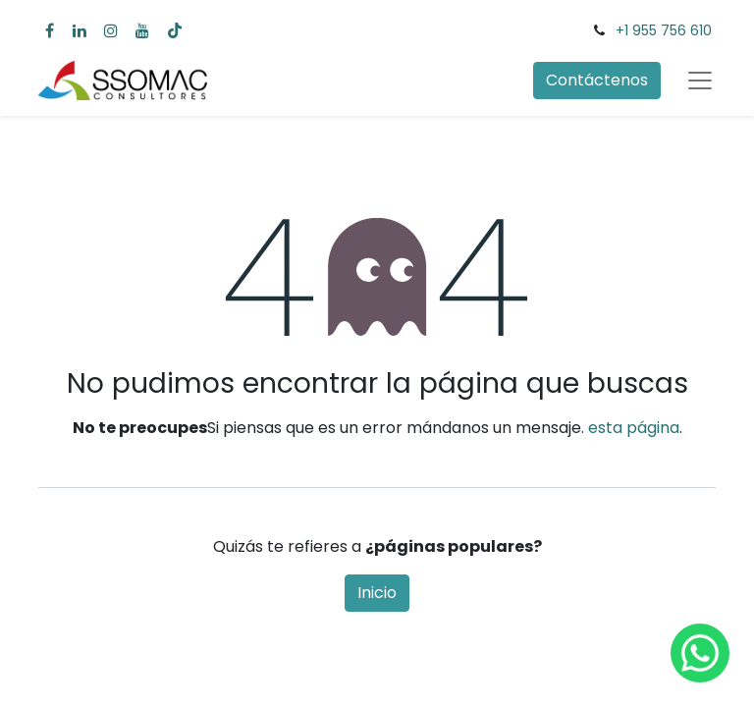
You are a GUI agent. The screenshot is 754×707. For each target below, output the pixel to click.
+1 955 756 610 (664, 30)
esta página (633, 427)
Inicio (377, 592)
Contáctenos (597, 80)
